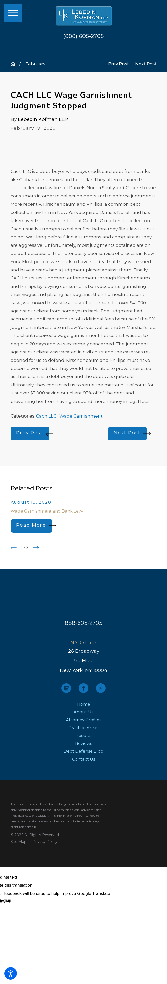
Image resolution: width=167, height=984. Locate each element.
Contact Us (83, 759)
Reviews (83, 743)
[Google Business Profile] (66, 688)
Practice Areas (83, 727)
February (35, 63)
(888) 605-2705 (83, 36)
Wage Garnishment (81, 416)
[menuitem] (84, 704)
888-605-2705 (83, 622)
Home (83, 704)
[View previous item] (14, 548)
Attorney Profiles (83, 719)
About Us (83, 711)
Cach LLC (46, 416)
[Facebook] (83, 688)
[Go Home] (15, 64)
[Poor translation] (7, 902)
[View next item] (36, 548)
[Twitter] (101, 688)
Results (83, 735)
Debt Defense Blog (84, 751)
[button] (10, 973)
